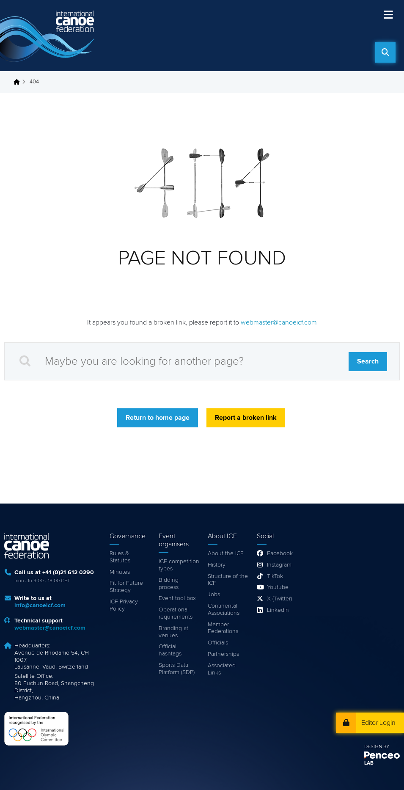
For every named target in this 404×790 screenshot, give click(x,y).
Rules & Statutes (120, 557)
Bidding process (169, 583)
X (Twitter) (279, 599)
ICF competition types (179, 565)
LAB (369, 763)
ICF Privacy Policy (124, 605)
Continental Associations (223, 609)
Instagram (279, 565)
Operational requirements (175, 613)
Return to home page (158, 417)
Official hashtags (170, 650)
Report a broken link (246, 417)
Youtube (278, 587)
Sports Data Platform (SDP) (177, 668)
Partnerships (223, 654)
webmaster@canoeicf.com (279, 322)
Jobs (214, 594)
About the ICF (226, 553)
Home (19, 82)
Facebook (280, 553)
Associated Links (222, 669)
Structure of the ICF (228, 579)
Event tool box (177, 598)
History (216, 565)
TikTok (275, 576)
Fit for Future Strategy (126, 586)
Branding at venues (173, 632)
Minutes (120, 572)
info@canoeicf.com (40, 605)
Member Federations (223, 628)
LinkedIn (278, 610)
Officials (218, 643)
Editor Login (378, 722)
